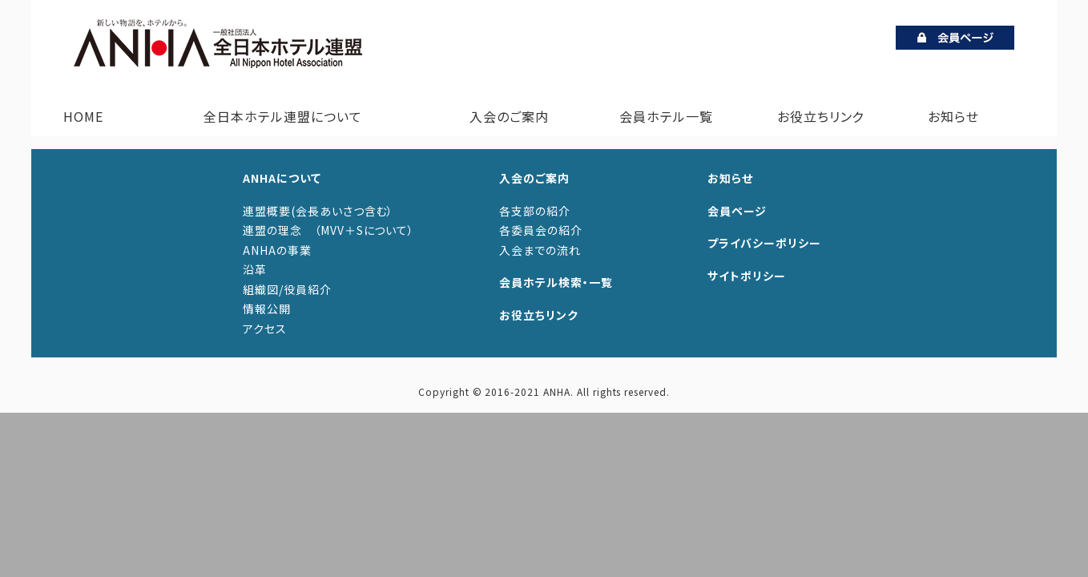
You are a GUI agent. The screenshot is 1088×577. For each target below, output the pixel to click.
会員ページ (737, 211)
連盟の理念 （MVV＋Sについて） (328, 230)
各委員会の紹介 (540, 230)
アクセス (265, 329)
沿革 (255, 269)
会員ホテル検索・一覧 (556, 282)
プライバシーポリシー (764, 243)
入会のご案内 (505, 116)
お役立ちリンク (820, 116)
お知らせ (953, 116)
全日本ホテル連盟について (279, 116)
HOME (83, 116)
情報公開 (267, 309)
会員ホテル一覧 (666, 116)
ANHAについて (282, 178)
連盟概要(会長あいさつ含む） (318, 211)
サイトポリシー (746, 276)
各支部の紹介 (534, 211)
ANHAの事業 (277, 250)
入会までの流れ (540, 250)
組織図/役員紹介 (287, 289)
